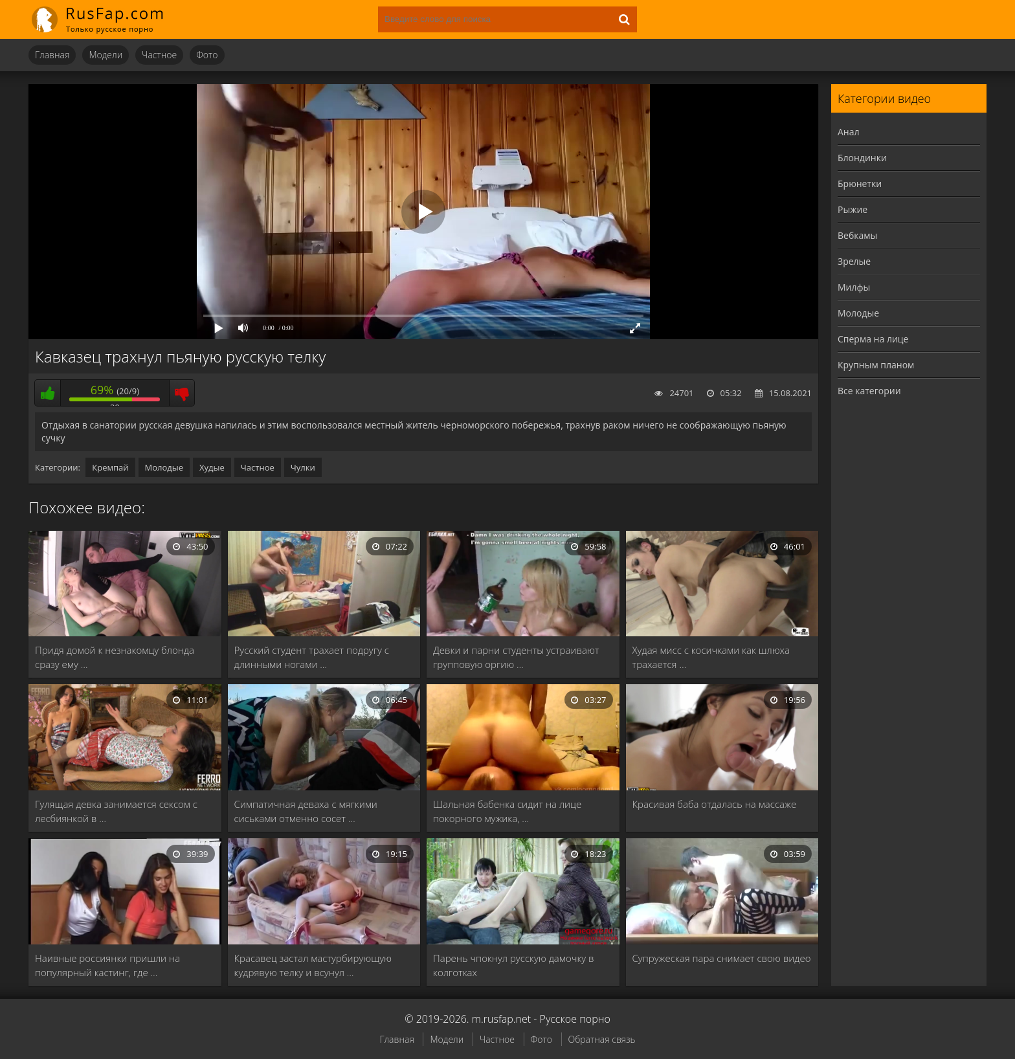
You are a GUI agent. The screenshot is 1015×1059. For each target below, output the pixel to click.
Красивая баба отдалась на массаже (714, 803)
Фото (207, 55)
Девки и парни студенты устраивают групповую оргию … (516, 657)
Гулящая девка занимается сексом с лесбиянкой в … (116, 811)
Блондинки (862, 157)
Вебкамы (857, 235)
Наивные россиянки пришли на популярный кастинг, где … (107, 965)
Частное (159, 55)
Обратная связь (602, 1039)
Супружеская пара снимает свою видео (721, 958)
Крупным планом (876, 365)
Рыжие (852, 209)
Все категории (869, 391)
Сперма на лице (873, 339)
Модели (105, 55)
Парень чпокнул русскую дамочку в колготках (513, 965)
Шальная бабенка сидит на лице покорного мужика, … (507, 811)
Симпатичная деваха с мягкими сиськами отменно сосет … (305, 811)
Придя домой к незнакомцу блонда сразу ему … (114, 657)
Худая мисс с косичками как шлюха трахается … (711, 657)
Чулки (303, 467)
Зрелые (854, 261)
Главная (52, 55)
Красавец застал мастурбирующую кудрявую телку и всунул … (313, 965)
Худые (212, 467)
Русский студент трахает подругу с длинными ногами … (311, 657)
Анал (849, 132)
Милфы (854, 287)
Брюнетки (860, 183)
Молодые (164, 467)
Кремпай (110, 467)
